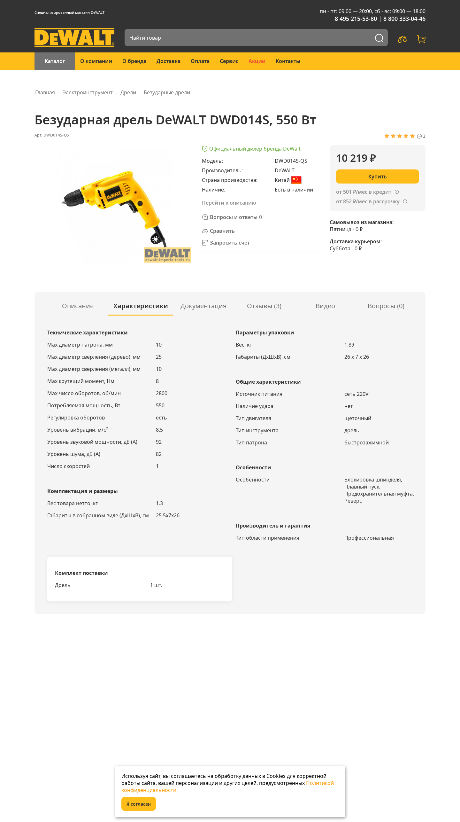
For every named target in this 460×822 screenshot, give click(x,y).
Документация (203, 305)
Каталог (55, 61)
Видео (325, 305)
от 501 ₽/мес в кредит (363, 192)
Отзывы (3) (264, 305)
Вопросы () (386, 305)
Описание (78, 305)
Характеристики (140, 305)
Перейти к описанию (229, 203)
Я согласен (138, 804)
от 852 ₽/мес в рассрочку (368, 201)
